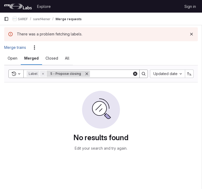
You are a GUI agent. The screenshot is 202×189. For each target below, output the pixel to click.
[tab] (12, 58)
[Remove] (87, 74)
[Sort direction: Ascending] (189, 74)
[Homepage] (18, 6)
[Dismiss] (191, 34)
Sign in (190, 6)
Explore (44, 6)
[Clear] (135, 74)
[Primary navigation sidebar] (6, 19)
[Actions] (34, 47)
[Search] (122, 74)
